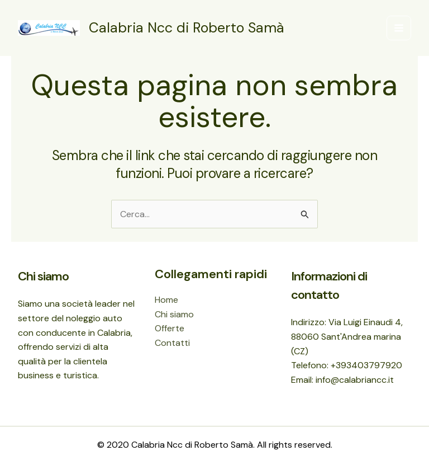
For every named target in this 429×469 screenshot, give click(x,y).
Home (166, 300)
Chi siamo (174, 314)
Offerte (169, 328)
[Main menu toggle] (399, 28)
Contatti (172, 343)
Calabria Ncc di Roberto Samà (186, 27)
